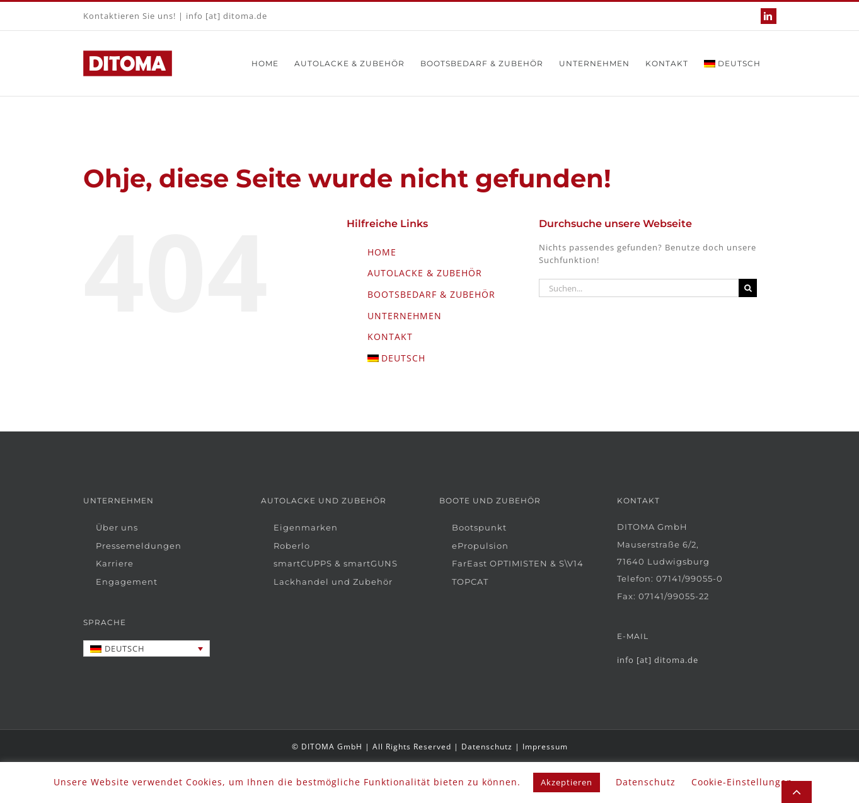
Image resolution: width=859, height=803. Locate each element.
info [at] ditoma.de (226, 15)
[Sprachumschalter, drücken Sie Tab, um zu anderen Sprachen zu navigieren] (146, 648)
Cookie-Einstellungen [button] (742, 782)
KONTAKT (390, 337)
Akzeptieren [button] (566, 782)
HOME (381, 252)
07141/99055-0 (689, 578)
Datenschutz (486, 746)
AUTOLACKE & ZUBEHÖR (424, 273)
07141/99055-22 (673, 596)
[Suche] (748, 288)
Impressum (545, 746)
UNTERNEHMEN (404, 316)
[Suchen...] (639, 288)
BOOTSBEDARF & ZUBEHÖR (431, 294)
